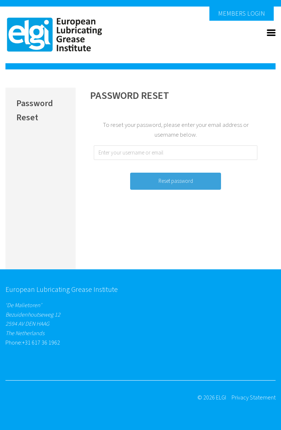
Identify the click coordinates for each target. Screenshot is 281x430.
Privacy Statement (254, 398)
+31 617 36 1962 (41, 343)
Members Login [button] (241, 13)
